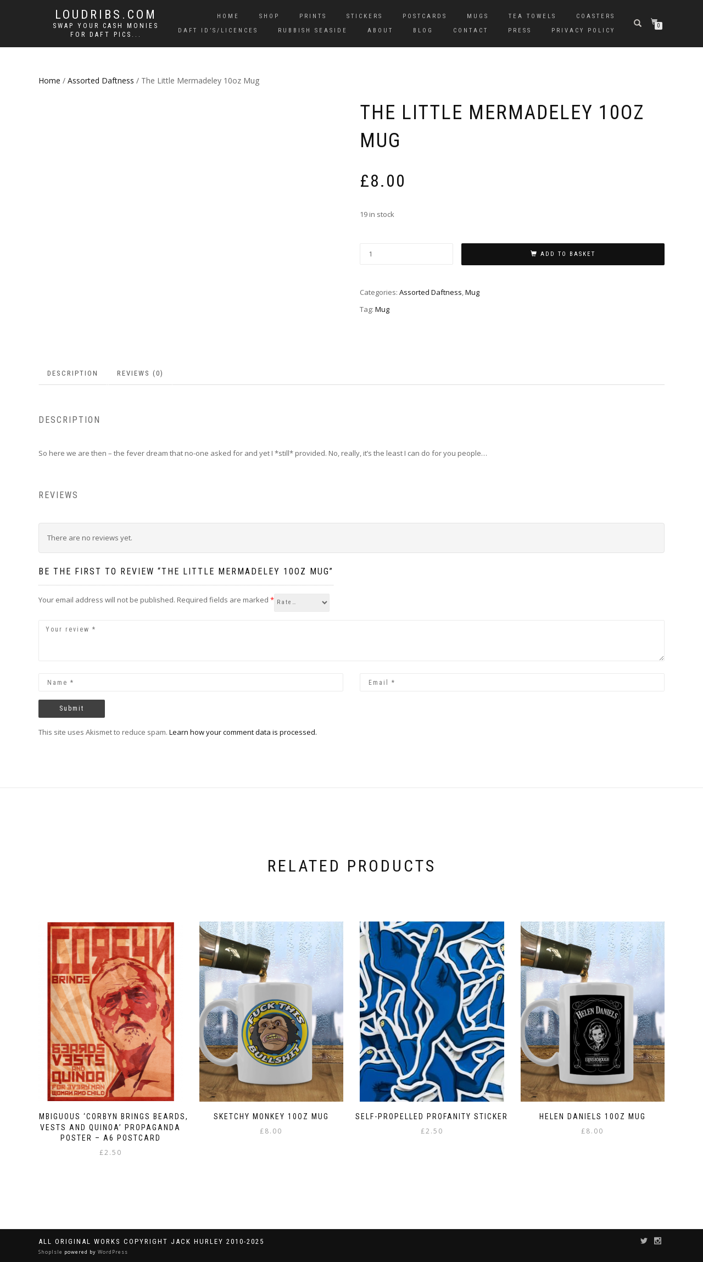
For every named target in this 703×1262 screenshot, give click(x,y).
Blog (423, 30)
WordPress (112, 1251)
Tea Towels (532, 16)
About (380, 30)
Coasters (595, 16)
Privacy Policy (583, 30)
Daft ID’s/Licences (218, 30)
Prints (313, 16)
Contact (470, 30)
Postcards (425, 16)
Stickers (365, 16)
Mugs (478, 16)
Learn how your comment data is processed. (243, 732)
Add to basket (567, 254)
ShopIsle (51, 1251)
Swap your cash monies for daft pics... (106, 30)
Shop (269, 16)
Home (228, 16)
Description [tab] (72, 373)
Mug (472, 292)
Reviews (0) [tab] (140, 373)
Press (520, 30)
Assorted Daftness (101, 80)
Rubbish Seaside (313, 30)
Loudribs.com (106, 14)
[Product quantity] (406, 254)
